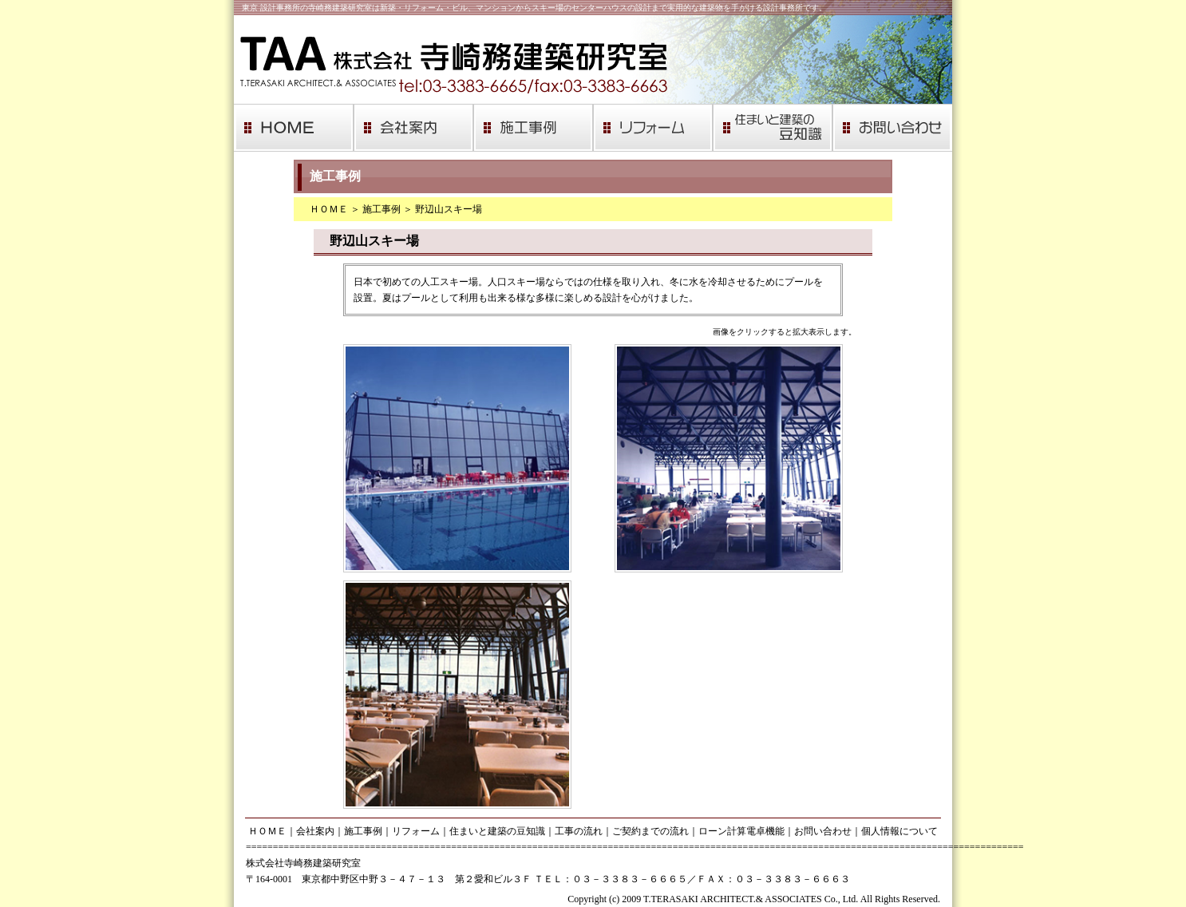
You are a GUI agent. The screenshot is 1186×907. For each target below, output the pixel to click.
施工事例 (381, 209)
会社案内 (315, 831)
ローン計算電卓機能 (741, 831)
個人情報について (899, 831)
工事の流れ (579, 831)
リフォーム (416, 831)
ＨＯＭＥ (329, 209)
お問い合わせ (823, 831)
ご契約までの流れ (650, 831)
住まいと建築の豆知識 (497, 831)
